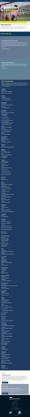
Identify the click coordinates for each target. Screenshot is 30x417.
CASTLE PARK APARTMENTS (6, 226)
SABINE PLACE (4, 316)
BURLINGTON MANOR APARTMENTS (7, 112)
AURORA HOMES (4, 115)
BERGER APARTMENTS (5, 139)
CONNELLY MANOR (4, 272)
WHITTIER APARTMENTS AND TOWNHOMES (9, 285)
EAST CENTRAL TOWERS (5, 152)
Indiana (3, 149)
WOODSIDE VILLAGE (4, 312)
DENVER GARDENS (4, 117)
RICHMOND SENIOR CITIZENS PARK (7, 194)
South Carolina (5, 275)
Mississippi (3, 214)
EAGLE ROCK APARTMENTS (6, 223)
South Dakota (4, 283)
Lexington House (4, 349)
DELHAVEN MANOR (4, 216)
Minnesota (3, 204)
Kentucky (3, 177)
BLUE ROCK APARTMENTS (6, 221)
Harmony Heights (5, 165)
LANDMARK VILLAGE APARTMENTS (7, 254)
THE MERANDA (4, 157)
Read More (5, 382)
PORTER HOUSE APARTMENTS (6, 127)
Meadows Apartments (5, 360)
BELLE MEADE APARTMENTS (6, 280)
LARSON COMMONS (4, 207)
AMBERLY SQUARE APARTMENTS (7, 251)
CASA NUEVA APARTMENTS (6, 142)
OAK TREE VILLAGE (4, 265)
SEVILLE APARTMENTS (5, 300)
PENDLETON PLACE (4, 295)
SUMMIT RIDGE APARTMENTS (6, 93)
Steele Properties (15, 409)
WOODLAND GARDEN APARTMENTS (7, 211)
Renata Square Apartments (6, 336)
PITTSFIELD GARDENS (5, 191)
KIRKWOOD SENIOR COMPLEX (6, 262)
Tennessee (3, 290)
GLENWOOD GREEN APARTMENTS (7, 123)
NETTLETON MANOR (5, 162)
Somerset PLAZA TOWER (6, 174)
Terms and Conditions (15, 415)
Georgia (3, 144)
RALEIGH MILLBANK (4, 243)
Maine (2, 182)
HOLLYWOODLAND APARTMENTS (7, 105)
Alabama (3, 89)
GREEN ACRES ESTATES (5, 199)
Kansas (3, 160)
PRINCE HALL (3, 314)
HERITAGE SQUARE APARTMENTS (7, 320)
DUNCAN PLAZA (4, 259)
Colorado (3, 110)
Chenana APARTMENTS (5, 98)
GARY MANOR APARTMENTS (6, 154)
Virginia (3, 346)
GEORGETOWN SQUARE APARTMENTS (8, 325)
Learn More (4, 68)
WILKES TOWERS (4, 241)
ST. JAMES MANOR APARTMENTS (7, 310)
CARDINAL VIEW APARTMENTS (6, 227)
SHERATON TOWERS (5, 238)
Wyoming (3, 365)
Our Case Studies (6, 48)
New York (3, 232)
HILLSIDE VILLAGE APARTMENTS (7, 328)
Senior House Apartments (6, 363)
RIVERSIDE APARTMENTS (5, 341)
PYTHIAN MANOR (4, 308)
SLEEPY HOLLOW (4, 233)
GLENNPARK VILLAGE (5, 118)
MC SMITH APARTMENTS (5, 187)
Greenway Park (4, 169)
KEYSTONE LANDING (5, 293)
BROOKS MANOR (4, 344)
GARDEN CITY (3, 319)
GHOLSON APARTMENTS (5, 331)
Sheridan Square (4, 368)
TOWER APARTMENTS (5, 288)
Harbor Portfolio (5, 358)
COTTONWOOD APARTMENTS (6, 130)
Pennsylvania (4, 267)
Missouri (3, 219)
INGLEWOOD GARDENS (5, 107)
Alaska (3, 95)
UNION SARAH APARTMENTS (6, 229)
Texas (2, 297)
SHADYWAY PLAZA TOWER (6, 172)
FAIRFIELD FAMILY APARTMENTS (7, 184)
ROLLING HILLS (4, 246)
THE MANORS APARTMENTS (6, 124)
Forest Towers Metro (5, 354)
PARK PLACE (3, 322)
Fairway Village (4, 305)
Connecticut (4, 136)
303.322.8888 (15, 406)
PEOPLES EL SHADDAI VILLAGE (6, 307)
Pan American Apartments (6, 333)
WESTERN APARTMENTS (5, 134)
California (3, 102)
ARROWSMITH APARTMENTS (6, 302)
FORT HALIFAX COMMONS (6, 202)
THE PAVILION (3, 270)
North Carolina (5, 235)
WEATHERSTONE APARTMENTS (7, 120)
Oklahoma (3, 256)
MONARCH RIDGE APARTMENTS (7, 91)
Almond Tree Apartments (6, 167)
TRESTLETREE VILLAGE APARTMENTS (8, 147)
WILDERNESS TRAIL (4, 179)
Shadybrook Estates (5, 171)
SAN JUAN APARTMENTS (5, 131)
